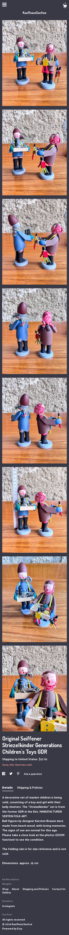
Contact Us (59, 889)
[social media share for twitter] (11, 774)
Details (7, 787)
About (16, 889)
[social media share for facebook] (4, 774)
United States (27, 759)
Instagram (8, 906)
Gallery (6, 892)
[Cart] (65, 6)
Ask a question (33, 774)
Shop (5, 889)
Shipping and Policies (35, 889)
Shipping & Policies (30, 787)
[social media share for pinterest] (18, 774)
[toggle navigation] (4, 4)
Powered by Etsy (12, 928)
